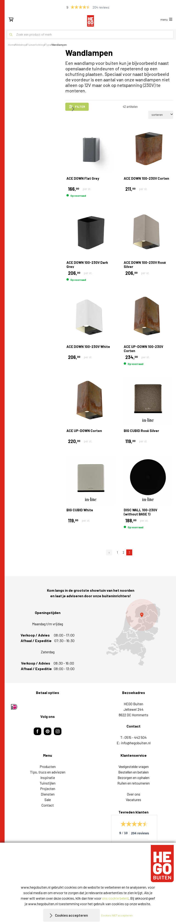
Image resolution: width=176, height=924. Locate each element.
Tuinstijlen (47, 783)
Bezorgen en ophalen (133, 777)
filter (77, 106)
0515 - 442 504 (135, 737)
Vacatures (133, 799)
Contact (47, 805)
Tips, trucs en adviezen (47, 772)
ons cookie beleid (115, 898)
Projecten (47, 788)
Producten (48, 766)
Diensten (48, 794)
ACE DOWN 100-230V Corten (146, 178)
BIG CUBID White (79, 510)
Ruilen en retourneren (133, 783)
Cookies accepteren (71, 915)
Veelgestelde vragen (133, 766)
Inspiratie (47, 777)
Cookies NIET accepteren (117, 915)
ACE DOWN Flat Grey (82, 178)
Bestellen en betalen (133, 772)
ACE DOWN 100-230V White (88, 346)
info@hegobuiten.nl (136, 743)
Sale (47, 799)
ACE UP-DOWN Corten (84, 431)
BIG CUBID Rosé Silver (141, 431)
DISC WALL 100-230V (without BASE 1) (140, 512)
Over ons (133, 794)
